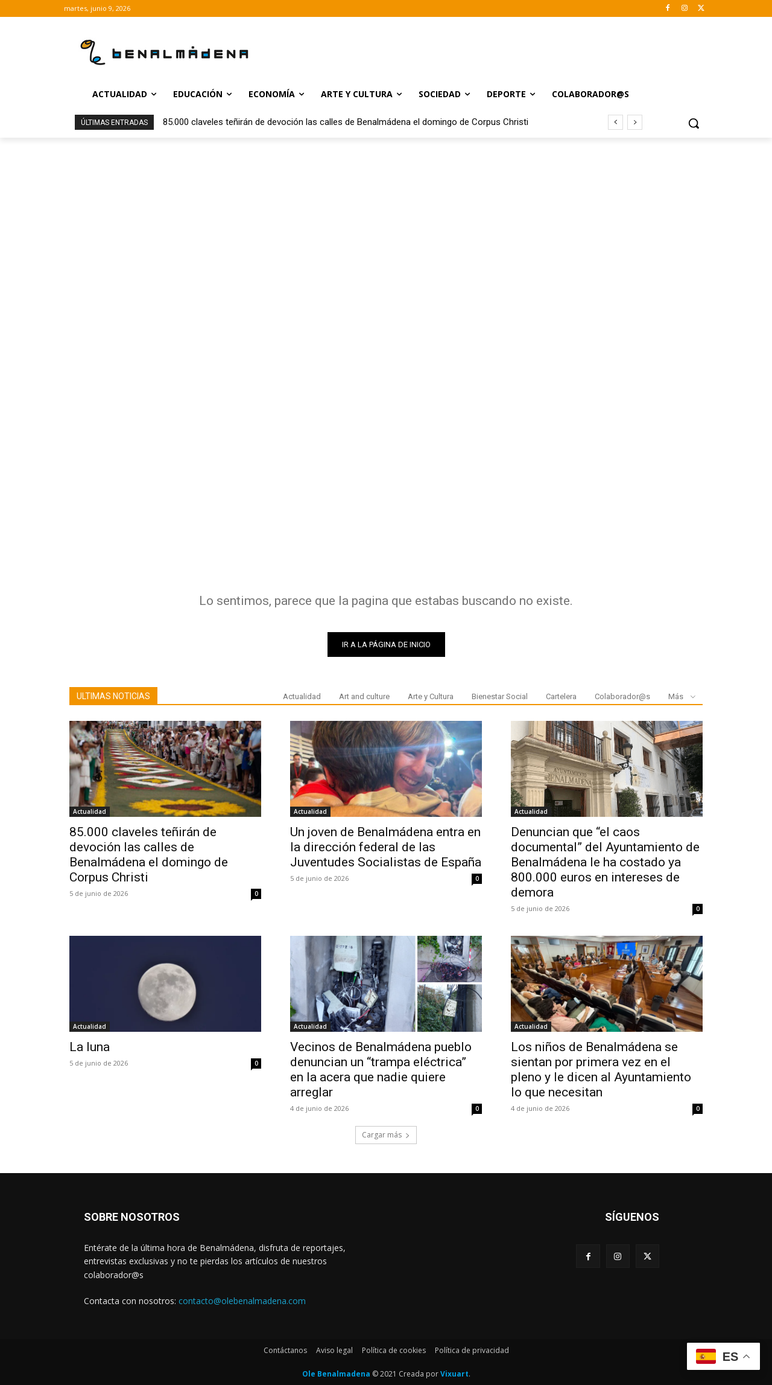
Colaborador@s (622, 696)
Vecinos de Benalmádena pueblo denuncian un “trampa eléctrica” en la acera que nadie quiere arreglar (381, 1069)
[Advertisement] (386, 228)
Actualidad (302, 696)
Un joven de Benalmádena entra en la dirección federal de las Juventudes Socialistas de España (385, 847)
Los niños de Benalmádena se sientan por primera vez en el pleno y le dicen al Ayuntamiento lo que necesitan (601, 1069)
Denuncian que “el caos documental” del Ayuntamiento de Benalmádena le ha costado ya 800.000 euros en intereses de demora (605, 862)
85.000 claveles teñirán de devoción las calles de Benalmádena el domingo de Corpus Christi (345, 122)
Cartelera (561, 696)
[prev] (615, 122)
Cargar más (386, 1135)
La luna (89, 1047)
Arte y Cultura (431, 696)
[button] (693, 123)
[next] (634, 122)
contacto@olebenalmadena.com (242, 1301)
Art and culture (364, 696)
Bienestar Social (500, 696)
